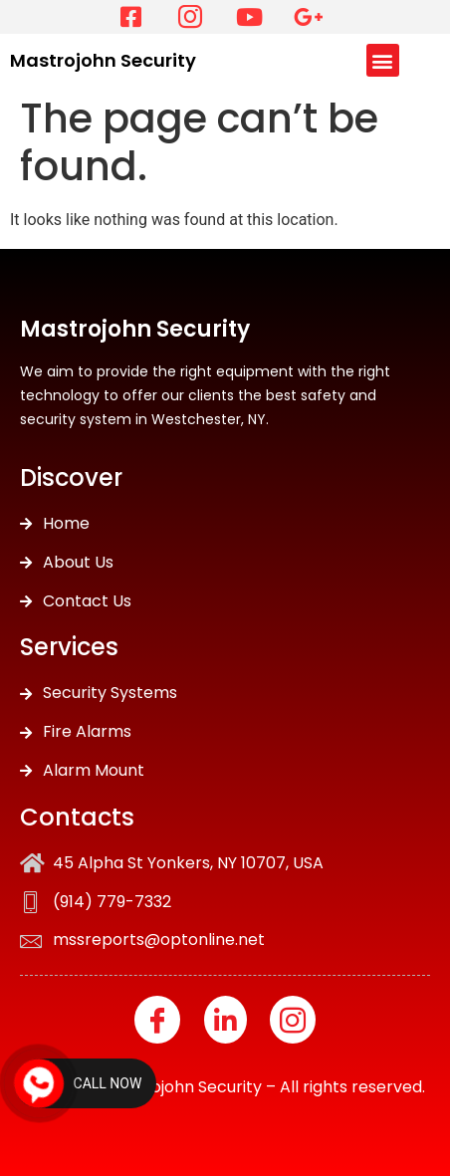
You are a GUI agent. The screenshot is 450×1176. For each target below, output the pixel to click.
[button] (382, 60)
